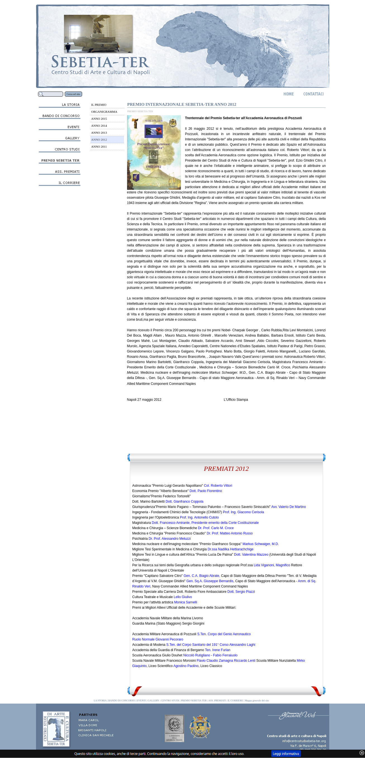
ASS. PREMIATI (217, 700)
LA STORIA (100, 700)
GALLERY (153, 700)
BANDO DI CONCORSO (121, 700)
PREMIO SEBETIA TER (194, 700)
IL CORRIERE (235, 700)
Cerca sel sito (73, 94)
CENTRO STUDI (170, 700)
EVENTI (141, 700)
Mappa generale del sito (257, 700)
